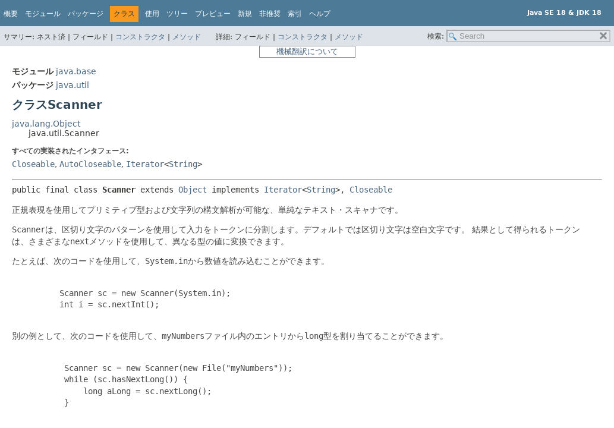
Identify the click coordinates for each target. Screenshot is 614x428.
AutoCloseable (90, 164)
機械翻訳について (307, 51)
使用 (152, 14)
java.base (76, 71)
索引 (295, 14)
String (183, 164)
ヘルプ (319, 14)
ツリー (177, 14)
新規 (245, 14)
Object (192, 189)
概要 (11, 14)
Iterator (145, 164)
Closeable (33, 164)
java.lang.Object (46, 123)
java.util (72, 85)
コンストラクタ (140, 37)
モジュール (43, 14)
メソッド (186, 37)
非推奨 (270, 14)
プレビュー (213, 14)
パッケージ (85, 14)
